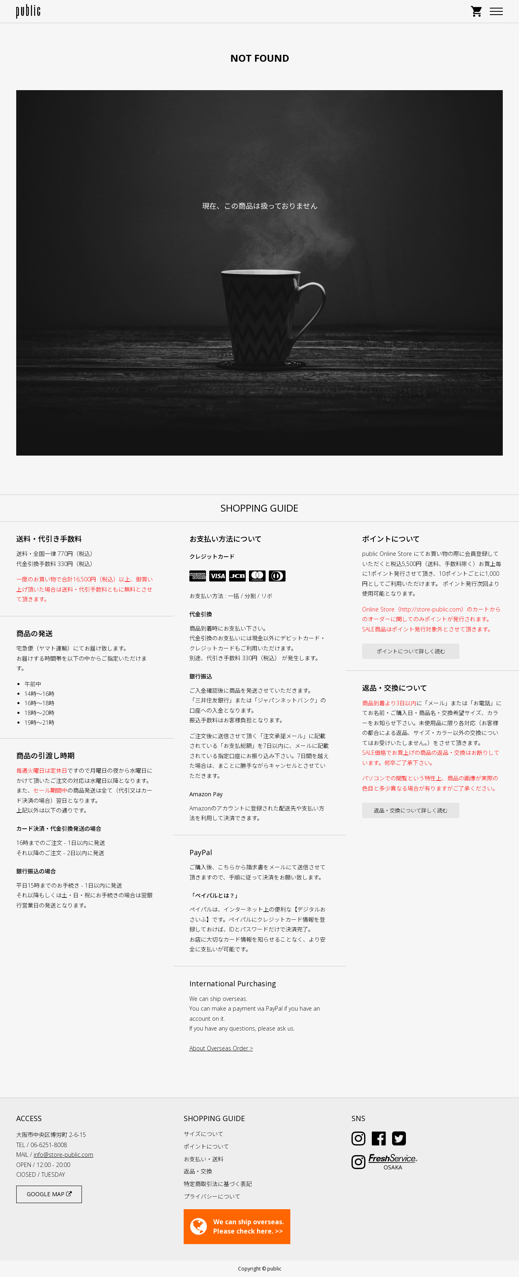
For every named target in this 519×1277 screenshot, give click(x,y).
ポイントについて (206, 1146)
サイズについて (203, 1134)
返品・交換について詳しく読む (411, 810)
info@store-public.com (63, 1154)
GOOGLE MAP (49, 1194)
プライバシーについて (212, 1196)
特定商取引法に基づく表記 (218, 1184)
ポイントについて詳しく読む (411, 651)
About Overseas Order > (221, 1048)
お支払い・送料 (203, 1159)
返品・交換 (198, 1171)
